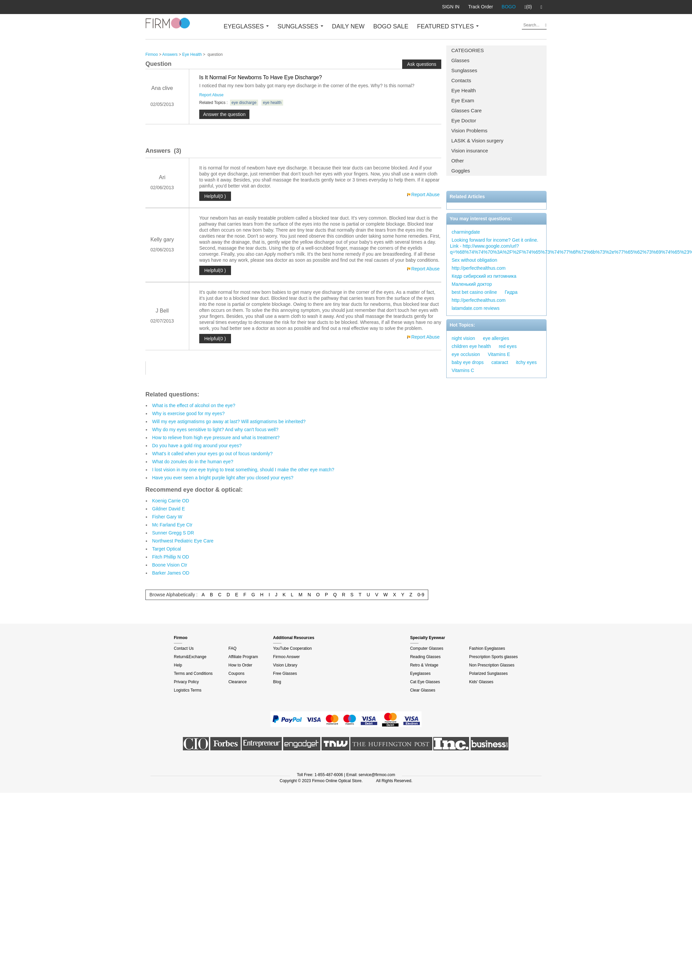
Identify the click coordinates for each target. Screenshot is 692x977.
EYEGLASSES (246, 26)
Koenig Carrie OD (170, 500)
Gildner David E (168, 508)
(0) (528, 7)
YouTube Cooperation (292, 648)
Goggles (460, 170)
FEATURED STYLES (448, 26)
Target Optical (166, 549)
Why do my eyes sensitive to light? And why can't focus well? (215, 429)
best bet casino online (474, 292)
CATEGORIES (467, 50)
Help (178, 665)
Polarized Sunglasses (488, 673)
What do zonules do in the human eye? (192, 461)
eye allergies (496, 338)
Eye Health (463, 90)
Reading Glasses (425, 656)
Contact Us (184, 648)
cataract (499, 362)
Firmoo (151, 54)
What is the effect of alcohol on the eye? (193, 405)
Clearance (237, 682)
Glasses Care (466, 110)
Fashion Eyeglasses (487, 648)
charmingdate (466, 232)
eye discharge (244, 102)
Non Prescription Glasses (491, 665)
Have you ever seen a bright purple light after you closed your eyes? (223, 477)
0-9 (421, 594)
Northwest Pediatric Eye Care (183, 540)
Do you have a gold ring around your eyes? (197, 445)
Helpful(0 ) (215, 196)
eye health (272, 102)
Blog (277, 682)
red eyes (508, 346)
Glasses (460, 60)
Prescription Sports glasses (493, 656)
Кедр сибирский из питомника (484, 276)
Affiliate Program (243, 656)
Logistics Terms (187, 690)
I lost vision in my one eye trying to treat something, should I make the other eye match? (243, 469)
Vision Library (285, 665)
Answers (170, 54)
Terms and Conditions (193, 673)
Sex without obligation (474, 260)
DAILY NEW (348, 26)
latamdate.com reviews (475, 308)
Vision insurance (469, 150)
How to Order (240, 665)
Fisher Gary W (167, 516)
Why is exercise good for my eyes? (188, 413)
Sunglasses (464, 70)
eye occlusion (466, 354)
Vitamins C (463, 370)
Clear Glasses (422, 690)
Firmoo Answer (286, 656)
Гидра (511, 292)
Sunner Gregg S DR (173, 532)
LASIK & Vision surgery (477, 140)
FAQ (232, 648)
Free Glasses (285, 673)
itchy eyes (526, 362)
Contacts (461, 80)
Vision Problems (469, 130)
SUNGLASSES (300, 26)
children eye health (471, 346)
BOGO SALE (390, 26)
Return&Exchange (190, 656)
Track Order (480, 6)
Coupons (236, 673)
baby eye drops (468, 362)
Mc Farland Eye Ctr (172, 524)
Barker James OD (170, 573)
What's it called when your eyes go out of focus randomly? (212, 453)
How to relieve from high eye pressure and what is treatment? (215, 437)
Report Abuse (211, 95)
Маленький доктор (472, 284)
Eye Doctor (463, 120)
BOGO (509, 6)
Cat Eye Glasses (425, 682)
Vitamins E (499, 354)
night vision (463, 338)
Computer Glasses (426, 648)
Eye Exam (462, 100)
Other (457, 160)
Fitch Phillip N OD (170, 557)
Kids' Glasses (481, 682)
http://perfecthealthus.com (478, 268)
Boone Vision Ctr (169, 565)
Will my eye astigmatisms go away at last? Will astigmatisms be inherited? (229, 421)
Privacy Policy (186, 682)
